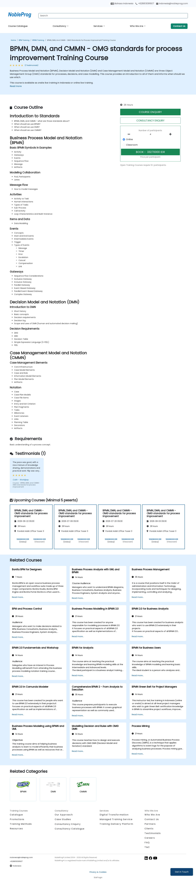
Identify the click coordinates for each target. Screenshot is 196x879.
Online (129, 139)
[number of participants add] (171, 134)
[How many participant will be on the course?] (150, 134)
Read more (16, 86)
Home (13, 40)
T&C (147, 847)
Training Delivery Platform (116, 824)
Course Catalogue (17, 26)
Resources (16, 828)
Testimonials (153, 833)
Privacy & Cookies (98, 872)
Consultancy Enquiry (68, 824)
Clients (149, 828)
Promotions (17, 819)
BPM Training (24, 40)
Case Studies (63, 819)
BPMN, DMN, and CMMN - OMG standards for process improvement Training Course (81, 40)
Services (98, 26)
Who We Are (137, 26)
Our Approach (64, 814)
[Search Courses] (113, 15)
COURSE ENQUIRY (150, 112)
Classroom (132, 144)
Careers (150, 837)
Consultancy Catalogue (70, 828)
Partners (150, 824)
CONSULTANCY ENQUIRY (150, 120)
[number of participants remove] (129, 134)
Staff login (98, 877)
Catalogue (16, 814)
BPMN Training (38, 40)
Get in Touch (182, 871)
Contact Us (179, 26)
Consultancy (60, 26)
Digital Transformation (114, 814)
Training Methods (21, 824)
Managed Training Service (116, 819)
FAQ (147, 842)
